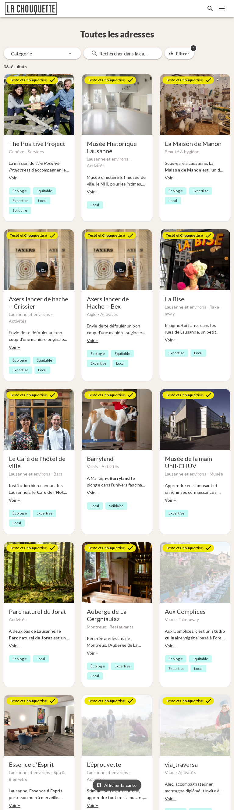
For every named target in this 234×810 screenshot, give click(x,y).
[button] (42, 53)
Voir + (14, 177)
